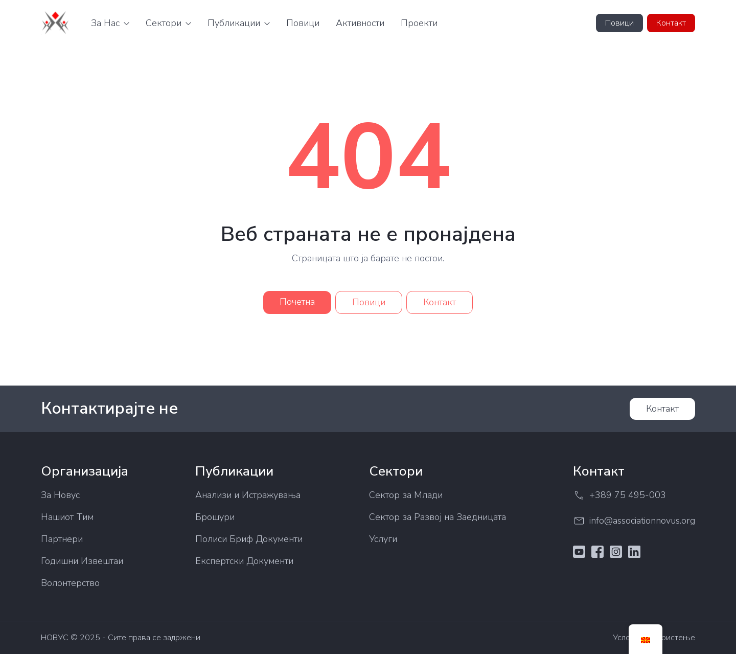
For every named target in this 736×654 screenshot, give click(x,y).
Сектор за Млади (406, 495)
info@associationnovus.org (634, 520)
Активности (360, 23)
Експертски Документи (244, 561)
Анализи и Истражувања (248, 495)
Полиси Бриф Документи (249, 539)
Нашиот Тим (67, 517)
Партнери (62, 539)
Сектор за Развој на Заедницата (437, 517)
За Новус (60, 495)
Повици (302, 23)
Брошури (215, 517)
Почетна (297, 302)
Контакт (671, 23)
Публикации (234, 23)
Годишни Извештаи (82, 561)
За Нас (105, 23)
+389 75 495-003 (619, 495)
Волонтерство (70, 583)
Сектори (163, 23)
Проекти (419, 23)
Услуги (383, 539)
